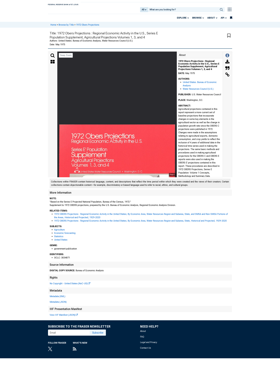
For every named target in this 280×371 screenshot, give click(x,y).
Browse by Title (66, 26)
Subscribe (97, 334)
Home (53, 26)
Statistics (58, 238)
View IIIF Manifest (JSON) (62, 317)
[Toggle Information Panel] (227, 57)
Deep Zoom (66, 57)
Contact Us (145, 350)
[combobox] (183, 10)
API (222, 19)
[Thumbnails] (53, 63)
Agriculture (59, 231)
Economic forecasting (64, 235)
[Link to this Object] (227, 76)
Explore (182, 19)
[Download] (227, 63)
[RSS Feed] (80, 351)
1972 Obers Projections (87, 26)
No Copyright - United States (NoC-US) (69, 285)
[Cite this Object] (227, 70)
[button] (228, 37)
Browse (197, 19)
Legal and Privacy (148, 344)
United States (60, 241)
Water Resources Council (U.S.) (198, 91)
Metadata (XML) (57, 298)
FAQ (142, 338)
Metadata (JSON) (58, 304)
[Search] (53, 57)
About (211, 19)
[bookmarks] (231, 20)
